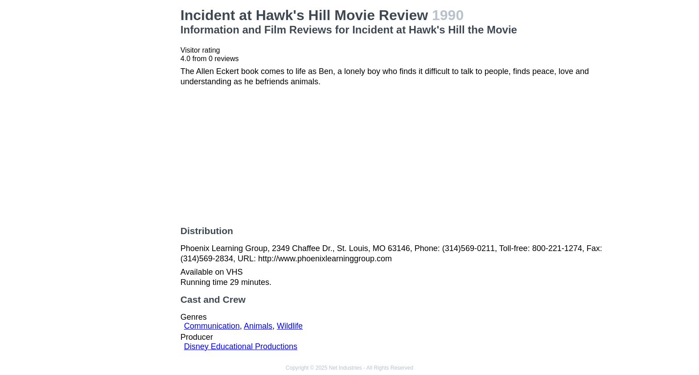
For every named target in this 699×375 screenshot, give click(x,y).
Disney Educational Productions (240, 346)
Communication (212, 325)
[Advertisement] (121, 141)
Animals (258, 325)
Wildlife (290, 325)
